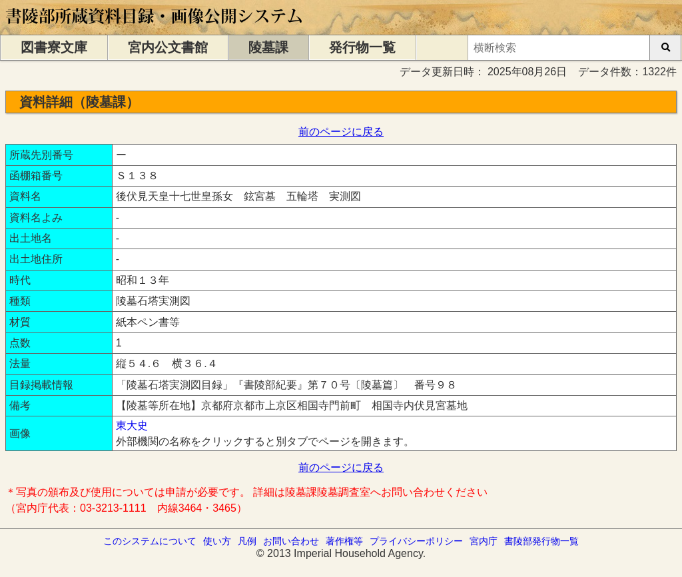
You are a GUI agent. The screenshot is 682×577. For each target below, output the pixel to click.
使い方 (217, 541)
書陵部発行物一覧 (541, 541)
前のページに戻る (341, 131)
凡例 (247, 541)
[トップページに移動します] (154, 28)
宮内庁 (484, 541)
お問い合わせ (291, 541)
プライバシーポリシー (416, 541)
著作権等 (344, 541)
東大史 (132, 425)
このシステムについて (149, 541)
